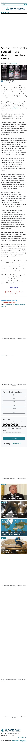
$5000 (14, 412)
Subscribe (14, 438)
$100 (14, 402)
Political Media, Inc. (24, 741)
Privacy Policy (15, 740)
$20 (14, 395)
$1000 (14, 408)
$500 (14, 405)
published (15, 108)
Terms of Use (22, 740)
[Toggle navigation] (3, 8)
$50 (14, 398)
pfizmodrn (3, 80)
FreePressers (15, 9)
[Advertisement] (14, 30)
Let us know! (16, 444)
